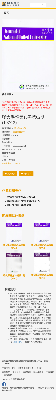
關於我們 (6, 372)
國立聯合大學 (20, 128)
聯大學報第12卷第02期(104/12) (23, 201)
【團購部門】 (17, 342)
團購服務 (27, 372)
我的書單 (26, 174)
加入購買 (10, 174)
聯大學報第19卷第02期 (19, 205)
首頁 (6, 12)
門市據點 (50, 372)
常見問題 (17, 372)
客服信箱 (8, 375)
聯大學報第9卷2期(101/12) (21, 196)
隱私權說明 (38, 372)
